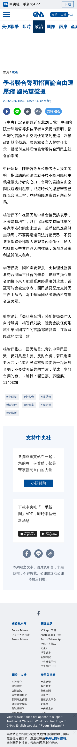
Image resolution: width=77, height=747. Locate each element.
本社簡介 (17, 681)
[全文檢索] (71, 15)
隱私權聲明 (18, 708)
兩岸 (63, 26)
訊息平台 (46, 695)
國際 (51, 26)
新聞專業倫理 (19, 699)
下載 (67, 4)
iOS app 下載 (48, 630)
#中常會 (29, 396)
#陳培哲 (11, 413)
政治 (38, 26)
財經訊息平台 (48, 699)
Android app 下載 (51, 635)
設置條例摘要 (19, 695)
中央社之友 (47, 708)
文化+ (44, 648)
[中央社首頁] (38, 14)
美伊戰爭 (10, 26)
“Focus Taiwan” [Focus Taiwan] (50, 725)
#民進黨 (29, 405)
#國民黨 (46, 405)
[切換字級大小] (38, 111)
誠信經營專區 (19, 704)
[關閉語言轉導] (74, 716)
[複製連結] (27, 111)
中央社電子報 (48, 661)
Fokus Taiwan (20, 639)
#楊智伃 (11, 405)
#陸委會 (46, 396)
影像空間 (46, 690)
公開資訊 (17, 690)
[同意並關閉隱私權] (74, 733)
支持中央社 (59, 14)
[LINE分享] (17, 111)
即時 (26, 26)
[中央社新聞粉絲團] (38, 614)
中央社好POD (49, 666)
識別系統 (17, 686)
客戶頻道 (46, 686)
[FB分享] (6, 111)
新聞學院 (46, 657)
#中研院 (11, 396)
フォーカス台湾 (21, 635)
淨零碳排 (46, 652)
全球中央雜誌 (48, 643)
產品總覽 (46, 681)
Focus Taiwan (20, 630)
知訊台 (44, 704)
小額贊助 (38, 483)
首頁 (6, 72)
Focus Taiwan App (51, 639)
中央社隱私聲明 (55, 738)
